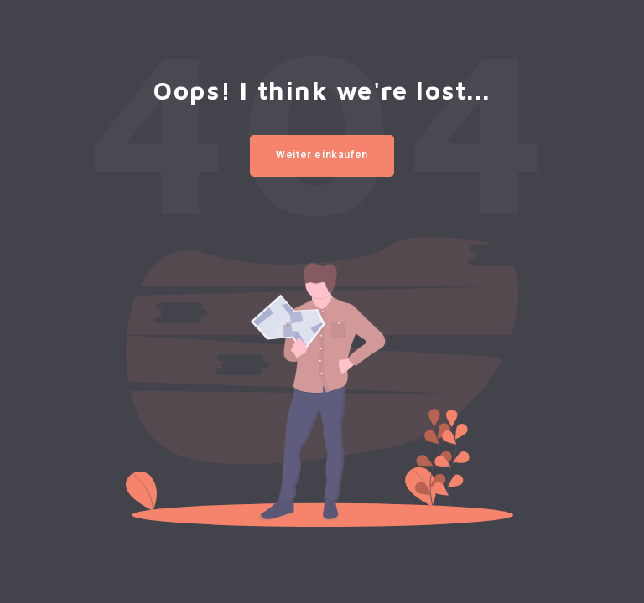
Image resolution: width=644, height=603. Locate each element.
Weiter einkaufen (322, 154)
